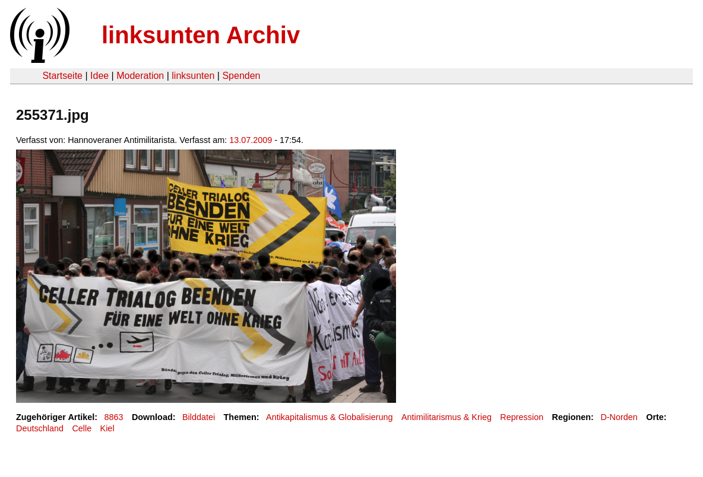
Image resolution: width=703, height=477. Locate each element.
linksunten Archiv (201, 35)
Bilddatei (198, 417)
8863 (114, 417)
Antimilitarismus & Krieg (446, 417)
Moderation (140, 76)
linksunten (193, 76)
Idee (99, 76)
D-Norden (618, 417)
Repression (521, 417)
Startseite (62, 76)
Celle (81, 428)
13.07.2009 (250, 140)
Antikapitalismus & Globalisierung (329, 417)
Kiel (107, 428)
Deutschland (40, 428)
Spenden (241, 76)
